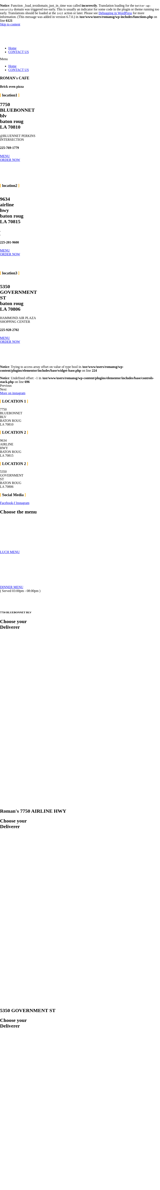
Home (12, 48)
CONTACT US (18, 52)
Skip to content (10, 24)
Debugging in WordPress (115, 13)
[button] (80, 59)
